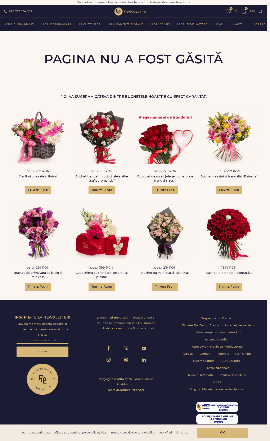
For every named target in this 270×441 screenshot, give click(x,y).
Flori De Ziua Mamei (18, 24)
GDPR (217, 382)
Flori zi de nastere (192, 24)
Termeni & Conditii (201, 375)
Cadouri (205, 354)
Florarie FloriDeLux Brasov (201, 325)
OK (222, 432)
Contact (228, 318)
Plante (237, 24)
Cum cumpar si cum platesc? (217, 332)
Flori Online (243, 354)
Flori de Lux (160, 24)
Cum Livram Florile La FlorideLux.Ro (217, 346)
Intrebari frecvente (238, 325)
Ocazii (219, 24)
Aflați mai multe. (176, 432)
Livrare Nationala (217, 368)
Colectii (188, 354)
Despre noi (209, 318)
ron (252, 11)
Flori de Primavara (56, 24)
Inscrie (42, 351)
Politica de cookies (233, 375)
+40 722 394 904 (20, 11)
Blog (193, 389)
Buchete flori (90, 24)
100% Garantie (231, 361)
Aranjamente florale (126, 24)
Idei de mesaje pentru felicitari (223, 389)
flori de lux (130, 11)
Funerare (257, 24)
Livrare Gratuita (204, 361)
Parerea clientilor (217, 339)
